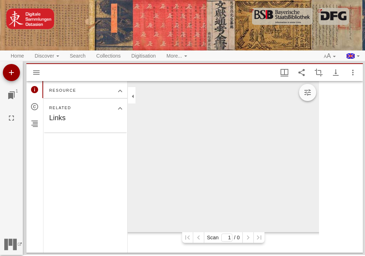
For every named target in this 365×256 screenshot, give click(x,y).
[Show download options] (335, 72)
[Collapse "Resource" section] (120, 91)
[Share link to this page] (301, 72)
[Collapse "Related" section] (120, 108)
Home (17, 56)
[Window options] (352, 72)
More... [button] (176, 56)
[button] (330, 56)
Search (78, 56)
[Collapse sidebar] (133, 96)
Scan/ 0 (223, 238)
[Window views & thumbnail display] (284, 72)
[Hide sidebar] (36, 72)
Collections (108, 56)
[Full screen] (11, 118)
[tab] (34, 89)
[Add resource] (11, 72)
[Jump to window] (11, 95)
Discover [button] (47, 56)
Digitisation (144, 56)
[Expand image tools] (307, 92)
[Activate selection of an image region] (318, 72)
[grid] (341, 167)
